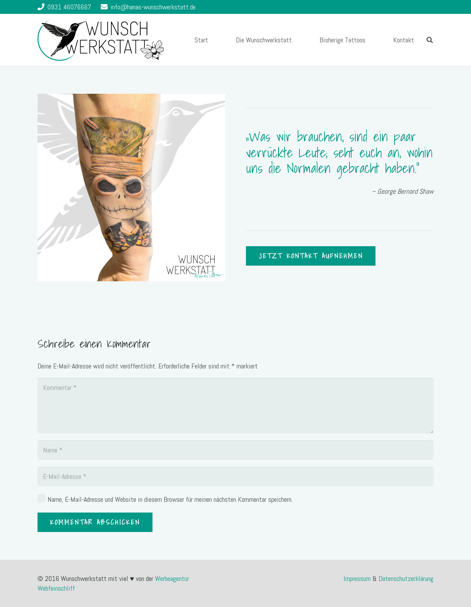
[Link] (101, 40)
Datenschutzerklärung (406, 578)
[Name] (235, 450)
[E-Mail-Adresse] (235, 476)
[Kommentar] (235, 405)
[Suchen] (430, 40)
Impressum (358, 578)
